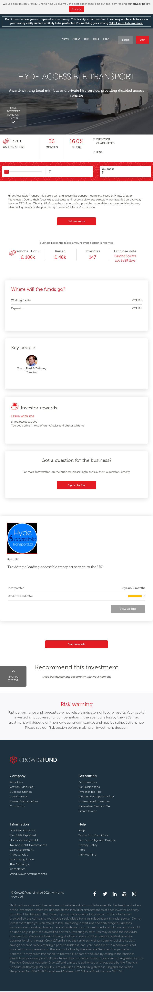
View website (128, 608)
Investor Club (19, 854)
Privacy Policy (87, 844)
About (76, 38)
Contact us (17, 806)
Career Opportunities (24, 801)
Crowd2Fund (20, 37)
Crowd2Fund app (22, 786)
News (65, 38)
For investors (87, 782)
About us (16, 782)
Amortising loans (22, 859)
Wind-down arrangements (28, 873)
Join (142, 39)
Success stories (21, 791)
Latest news (19, 796)
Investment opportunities (96, 796)
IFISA (106, 38)
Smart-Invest (87, 811)
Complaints (18, 868)
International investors (94, 801)
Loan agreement (22, 849)
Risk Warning (87, 854)
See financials (76, 644)
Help (96, 38)
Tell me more (76, 221)
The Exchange (19, 864)
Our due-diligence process (97, 840)
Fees (81, 849)
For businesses (89, 786)
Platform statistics (23, 830)
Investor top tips (90, 791)
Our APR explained (23, 835)
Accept (77, 9)
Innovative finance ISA (94, 806)
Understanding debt (24, 840)
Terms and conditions (93, 835)
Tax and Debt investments (28, 844)
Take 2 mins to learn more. (126, 23)
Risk (86, 38)
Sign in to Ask (76, 485)
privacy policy (141, 3)
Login (125, 39)
